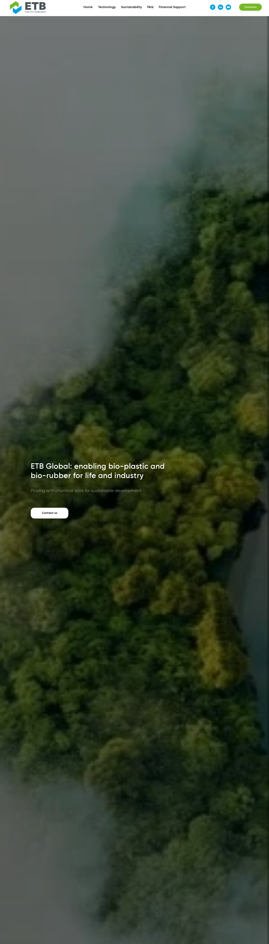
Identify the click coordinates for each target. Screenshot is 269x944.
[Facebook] (212, 7)
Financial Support (172, 7)
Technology (107, 7)
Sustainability (131, 7)
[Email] (228, 7)
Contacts (250, 7)
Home (88, 7)
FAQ (150, 7)
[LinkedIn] (220, 7)
